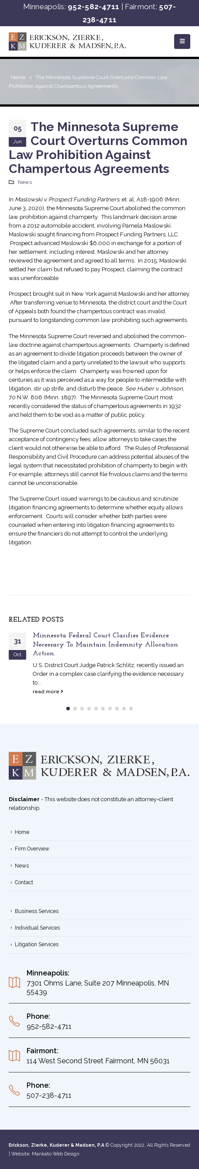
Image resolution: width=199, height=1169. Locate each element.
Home (18, 77)
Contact (24, 882)
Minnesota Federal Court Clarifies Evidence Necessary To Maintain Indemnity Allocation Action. (105, 644)
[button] (68, 708)
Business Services (36, 911)
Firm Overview (32, 849)
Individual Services (37, 928)
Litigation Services (36, 944)
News (25, 182)
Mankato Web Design (55, 1153)
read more (48, 691)
